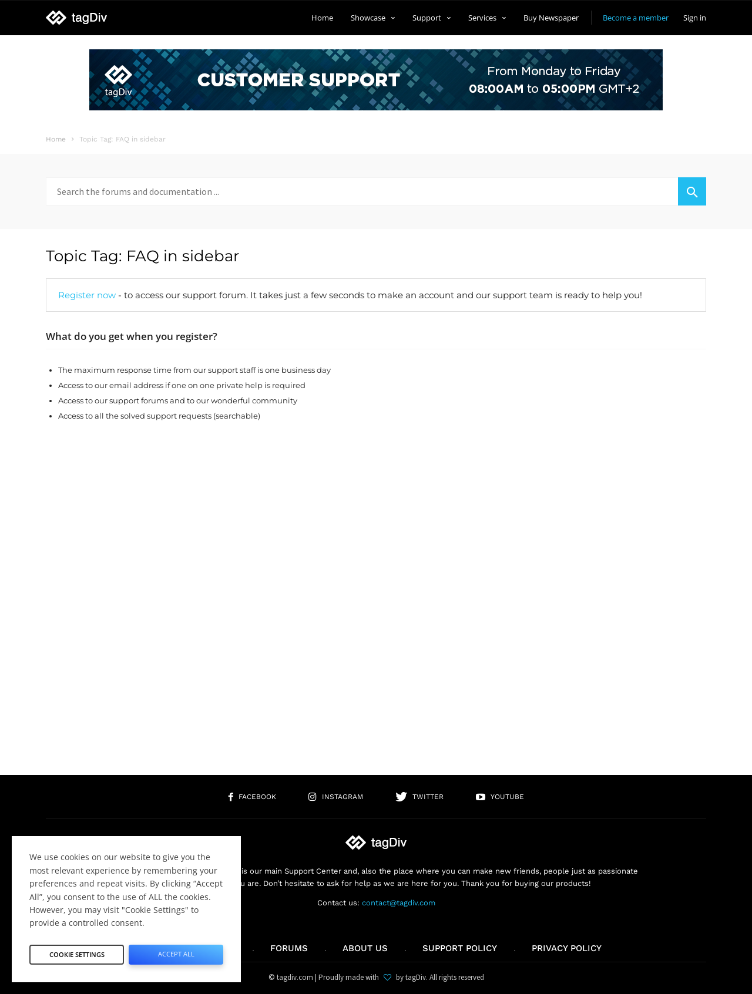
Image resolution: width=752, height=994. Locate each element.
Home (322, 17)
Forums (289, 948)
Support (431, 17)
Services (487, 17)
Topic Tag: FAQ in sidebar (142, 256)
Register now (87, 295)
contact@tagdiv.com (398, 902)
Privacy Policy (567, 948)
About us (365, 948)
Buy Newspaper (551, 17)
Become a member (636, 17)
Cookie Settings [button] (77, 950)
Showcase (373, 17)
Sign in (694, 17)
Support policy (459, 948)
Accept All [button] (176, 950)
